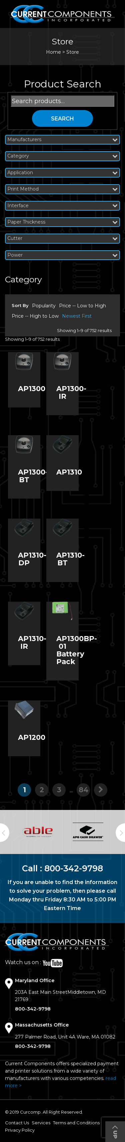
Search (62, 118)
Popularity (44, 306)
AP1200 (31, 737)
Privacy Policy (20, 1130)
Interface (62, 205)
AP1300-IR (71, 392)
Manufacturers (62, 139)
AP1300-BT (33, 476)
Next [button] (120, 832)
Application (62, 172)
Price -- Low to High (82, 306)
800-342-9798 (73, 868)
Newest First (77, 316)
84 (83, 790)
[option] (37, 832)
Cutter (62, 238)
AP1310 (69, 472)
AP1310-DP (32, 559)
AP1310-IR (32, 642)
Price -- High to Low (35, 316)
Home (53, 52)
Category (62, 156)
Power (62, 255)
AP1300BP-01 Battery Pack (76, 650)
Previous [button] (4, 832)
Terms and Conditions (76, 1122)
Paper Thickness (62, 222)
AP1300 (31, 388)
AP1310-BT (70, 559)
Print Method (62, 189)
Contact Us (17, 1122)
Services (41, 1122)
